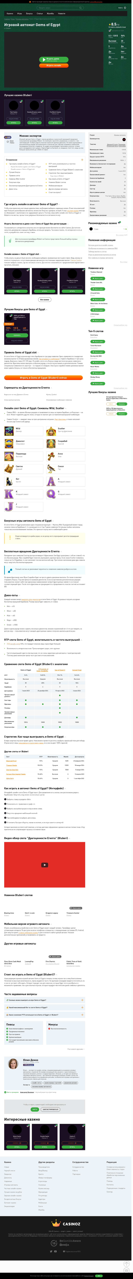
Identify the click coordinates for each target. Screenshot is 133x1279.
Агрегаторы (42, 1239)
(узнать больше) (88, 1276)
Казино (10, 15)
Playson (108, 290)
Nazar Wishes (110, 390)
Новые (6, 1224)
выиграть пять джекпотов (31, 656)
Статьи (40, 15)
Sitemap (109, 1249)
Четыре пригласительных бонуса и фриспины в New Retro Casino (116, 423)
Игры (19, 15)
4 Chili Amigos (110, 334)
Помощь (110, 1238)
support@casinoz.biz (96, 2)
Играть (13, 139)
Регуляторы (42, 1253)
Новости (61, 15)
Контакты (110, 1242)
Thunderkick (109, 369)
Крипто (41, 1231)
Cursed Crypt (77, 727)
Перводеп (8, 342)
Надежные (8, 1239)
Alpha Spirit (10, 836)
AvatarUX (28, 1021)
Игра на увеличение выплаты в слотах (102, 271)
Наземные (42, 1242)
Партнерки (76, 1231)
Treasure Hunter (11, 823)
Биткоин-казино (10, 1260)
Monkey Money (111, 401)
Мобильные (42, 1260)
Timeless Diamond (112, 288)
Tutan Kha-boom (111, 367)
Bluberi (6, 973)
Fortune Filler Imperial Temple (16, 831)
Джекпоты (8, 1235)
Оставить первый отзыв (117, 29)
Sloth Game (110, 355)
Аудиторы (41, 1256)
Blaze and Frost (11, 818)
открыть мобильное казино (28, 990)
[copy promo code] (20, 1200)
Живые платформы (45, 1235)
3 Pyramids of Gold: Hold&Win (42, 727)
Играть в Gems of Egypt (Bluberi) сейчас (43, 396)
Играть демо (76, 965)
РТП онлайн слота (13, 701)
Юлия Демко (13, 166)
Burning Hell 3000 (111, 378)
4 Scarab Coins (110, 311)
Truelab (108, 404)
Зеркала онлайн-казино (12, 1253)
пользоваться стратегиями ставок (31, 800)
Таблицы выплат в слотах (97, 267)
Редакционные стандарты (116, 1246)
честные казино (72, 229)
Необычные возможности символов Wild (102, 264)
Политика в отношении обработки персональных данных (116, 1232)
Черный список (9, 1228)
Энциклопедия (9, 1264)
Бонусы (29, 15)
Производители (44, 1224)
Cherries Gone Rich (12, 827)
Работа (75, 1228)
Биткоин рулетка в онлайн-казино (100, 261)
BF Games (7, 1023)
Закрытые (7, 1231)
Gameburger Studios (73, 1023)
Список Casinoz (76, 279)
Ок (99, 1276)
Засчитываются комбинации (49, 377)
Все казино (44, 318)
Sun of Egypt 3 (59, 727)
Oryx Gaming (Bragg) (52, 1021)
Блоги (40, 1264)
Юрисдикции (42, 1249)
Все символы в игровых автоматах (100, 274)
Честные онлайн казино (12, 1246)
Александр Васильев (27, 1149)
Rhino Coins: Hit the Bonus (114, 322)
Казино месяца (43, 1246)
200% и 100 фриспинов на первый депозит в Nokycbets (115, 434)
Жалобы (50, 15)
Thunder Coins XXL (112, 299)
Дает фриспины (60, 476)
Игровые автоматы (11, 1242)
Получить (17, 354)
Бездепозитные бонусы (12, 1256)
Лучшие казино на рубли (13, 1249)
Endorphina (109, 358)
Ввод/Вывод (42, 1228)
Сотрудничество (78, 1224)
